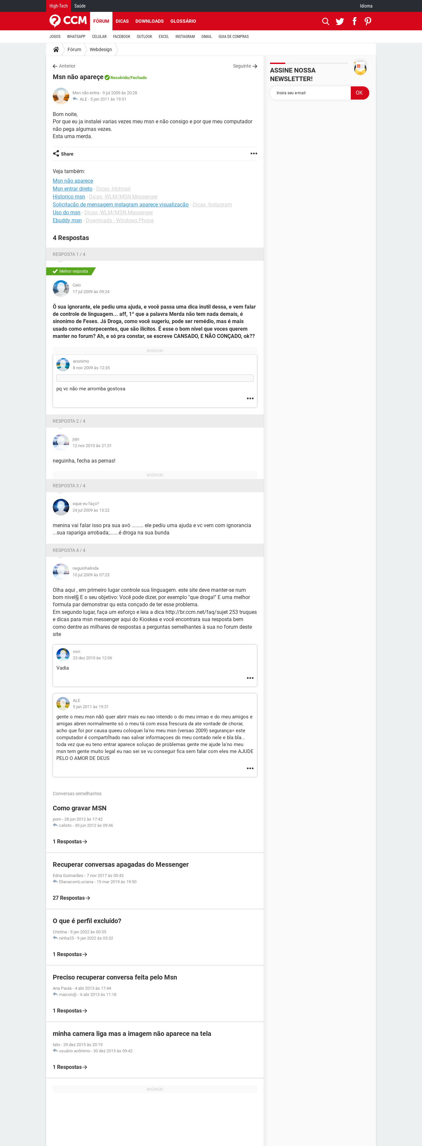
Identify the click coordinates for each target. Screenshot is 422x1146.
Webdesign (101, 49)
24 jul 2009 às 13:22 (91, 510)
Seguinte (242, 66)
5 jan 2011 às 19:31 (108, 99)
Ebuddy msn (67, 220)
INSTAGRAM (185, 36)
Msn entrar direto (72, 189)
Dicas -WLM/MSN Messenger (123, 197)
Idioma (366, 6)
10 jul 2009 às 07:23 (91, 574)
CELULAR (99, 36)
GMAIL (206, 36)
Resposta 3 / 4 (69, 485)
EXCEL (164, 36)
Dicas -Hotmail (113, 189)
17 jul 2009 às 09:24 (91, 291)
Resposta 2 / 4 (69, 421)
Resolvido (119, 77)
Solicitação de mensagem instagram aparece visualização (121, 204)
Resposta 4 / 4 (69, 550)
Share (67, 154)
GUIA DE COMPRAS (234, 36)
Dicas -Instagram (212, 204)
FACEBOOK (121, 36)
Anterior (67, 66)
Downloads (150, 21)
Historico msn (69, 197)
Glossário (183, 21)
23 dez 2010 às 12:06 (92, 657)
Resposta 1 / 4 (69, 254)
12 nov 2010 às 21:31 (92, 445)
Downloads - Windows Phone (120, 220)
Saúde (79, 6)
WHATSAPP (76, 36)
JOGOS (55, 36)
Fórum (101, 21)
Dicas (122, 21)
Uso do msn (66, 212)
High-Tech (58, 6)
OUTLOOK (144, 36)
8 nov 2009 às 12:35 (91, 367)
